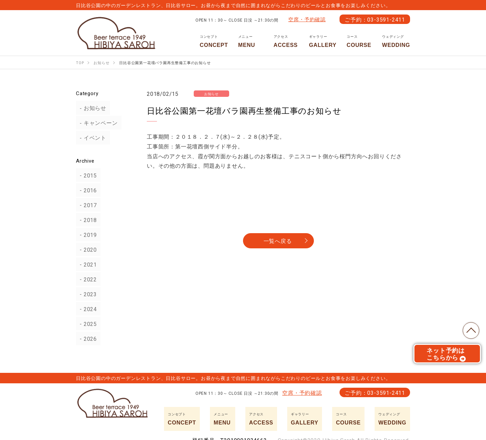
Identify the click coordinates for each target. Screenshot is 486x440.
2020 (86, 249)
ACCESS (286, 41)
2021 (86, 264)
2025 (86, 324)
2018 (86, 220)
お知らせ (91, 108)
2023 (86, 294)
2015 (86, 175)
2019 (86, 234)
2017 (86, 205)
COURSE (359, 41)
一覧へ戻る (278, 241)
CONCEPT (214, 41)
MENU (251, 41)
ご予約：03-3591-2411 (375, 19)
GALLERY (322, 41)
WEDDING (396, 41)
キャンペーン (97, 123)
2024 (86, 309)
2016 (86, 190)
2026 (86, 338)
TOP (469, 329)
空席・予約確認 (307, 19)
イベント (91, 138)
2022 (86, 279)
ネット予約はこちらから (446, 356)
